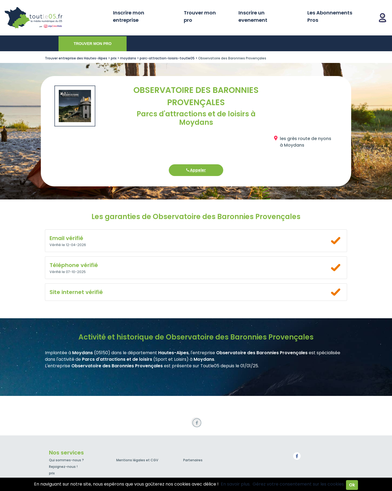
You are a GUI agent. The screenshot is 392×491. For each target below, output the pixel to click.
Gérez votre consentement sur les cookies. (299, 484)
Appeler (196, 170)
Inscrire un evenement (252, 16)
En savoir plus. (235, 484)
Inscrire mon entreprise (128, 16)
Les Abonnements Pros (329, 16)
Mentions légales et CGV (137, 460)
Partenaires (193, 460)
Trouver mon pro (200, 16)
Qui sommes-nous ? (66, 460)
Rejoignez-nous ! (63, 466)
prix (52, 473)
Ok (352, 485)
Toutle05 (54, 18)
